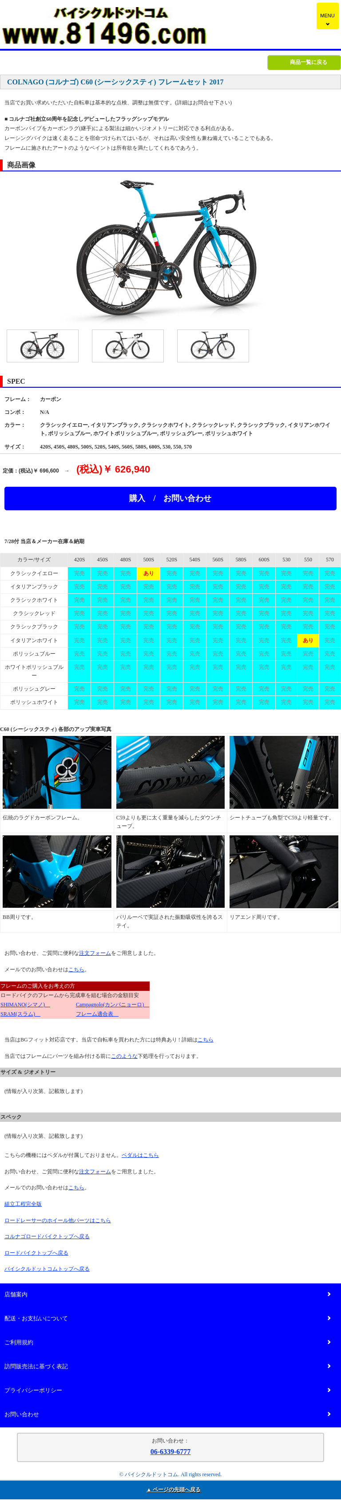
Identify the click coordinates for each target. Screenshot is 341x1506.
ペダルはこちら (140, 1155)
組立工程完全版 (23, 1204)
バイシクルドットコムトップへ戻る (47, 1269)
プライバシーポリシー (167, 1390)
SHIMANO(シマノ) (25, 1004)
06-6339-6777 (171, 1451)
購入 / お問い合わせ (170, 498)
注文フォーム (95, 953)
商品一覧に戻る (308, 62)
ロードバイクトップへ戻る (36, 1253)
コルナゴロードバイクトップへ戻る (47, 1236)
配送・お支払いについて (167, 1318)
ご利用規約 (167, 1342)
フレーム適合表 (97, 1014)
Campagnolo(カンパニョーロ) (112, 1004)
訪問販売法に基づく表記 (167, 1366)
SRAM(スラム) (20, 1014)
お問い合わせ (167, 1414)
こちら (76, 969)
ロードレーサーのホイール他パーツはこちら (57, 1220)
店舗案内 (167, 1294)
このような (124, 1056)
